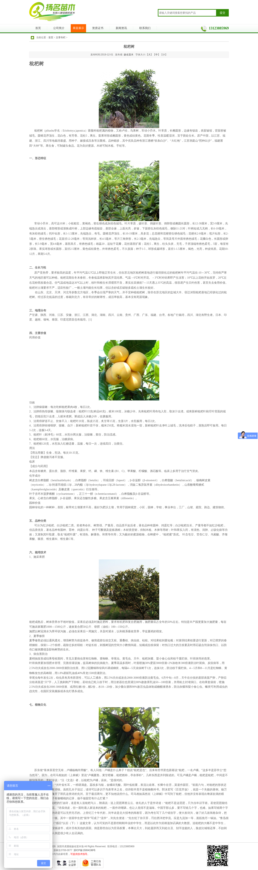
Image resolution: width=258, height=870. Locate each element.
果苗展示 (78, 28)
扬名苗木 (128, 54)
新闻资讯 (121, 28)
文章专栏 (61, 37)
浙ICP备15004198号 (85, 850)
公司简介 (58, 28)
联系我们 (145, 28)
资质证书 (97, 28)
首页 (38, 28)
